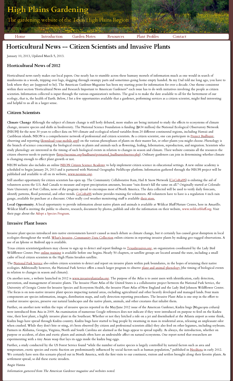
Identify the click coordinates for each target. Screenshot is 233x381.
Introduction (52, 36)
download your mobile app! (60, 141)
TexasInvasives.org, (140, 248)
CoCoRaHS (178, 180)
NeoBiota (196, 350)
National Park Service (28, 263)
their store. (148, 198)
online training (51, 253)
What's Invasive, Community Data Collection (82, 238)
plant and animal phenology (161, 268)
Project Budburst (202, 136)
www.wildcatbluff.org (196, 209)
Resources (116, 36)
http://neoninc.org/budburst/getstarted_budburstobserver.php (98, 154)
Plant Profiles (148, 36)
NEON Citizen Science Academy (82, 165)
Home (20, 36)
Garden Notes (84, 36)
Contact (179, 36)
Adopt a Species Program (52, 213)
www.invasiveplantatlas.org (90, 278)
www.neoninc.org (80, 174)
